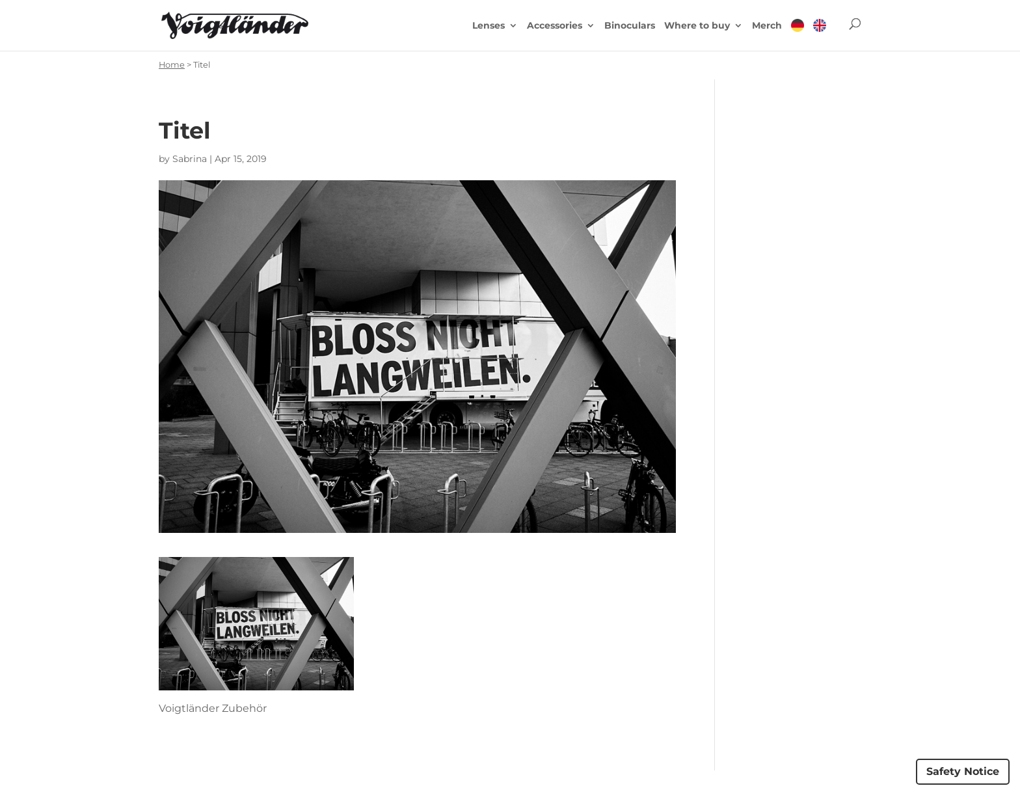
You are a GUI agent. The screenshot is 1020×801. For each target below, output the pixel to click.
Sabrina (189, 159)
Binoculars (629, 26)
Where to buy (697, 26)
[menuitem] (797, 34)
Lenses (488, 26)
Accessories (554, 26)
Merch (767, 26)
